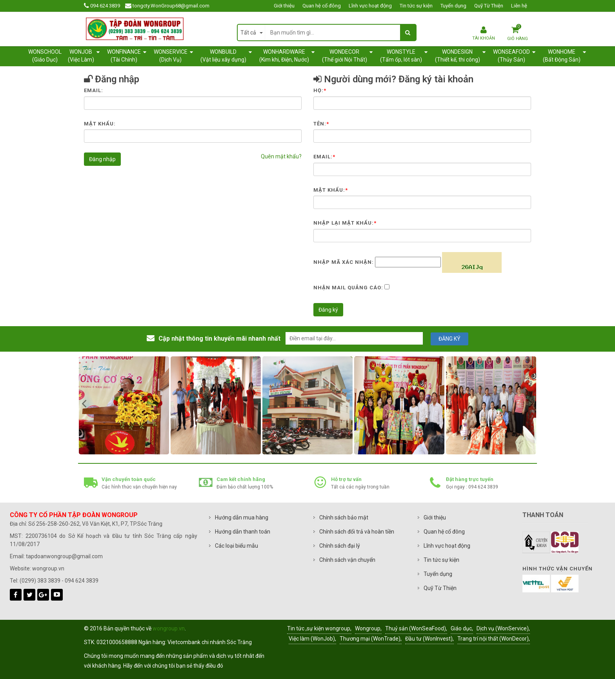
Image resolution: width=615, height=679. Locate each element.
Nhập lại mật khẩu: (345, 223)
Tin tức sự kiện (416, 6)
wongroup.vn (169, 628)
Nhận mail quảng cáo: (348, 287)
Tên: (321, 124)
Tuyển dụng (453, 6)
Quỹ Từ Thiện (488, 6)
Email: (93, 90)
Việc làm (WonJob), (312, 638)
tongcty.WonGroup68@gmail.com (171, 6)
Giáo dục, (462, 628)
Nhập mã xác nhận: (343, 262)
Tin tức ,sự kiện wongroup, (319, 628)
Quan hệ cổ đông (321, 6)
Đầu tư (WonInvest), (429, 638)
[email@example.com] (354, 338)
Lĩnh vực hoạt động (370, 6)
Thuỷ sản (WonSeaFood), (416, 628)
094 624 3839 (105, 6)
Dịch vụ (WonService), (503, 628)
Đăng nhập (102, 159)
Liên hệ (519, 6)
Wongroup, (368, 628)
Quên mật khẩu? (281, 156)
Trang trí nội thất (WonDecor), (493, 638)
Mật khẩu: (100, 124)
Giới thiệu (284, 6)
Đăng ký (328, 310)
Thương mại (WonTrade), (371, 638)
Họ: (319, 90)
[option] (158, 405)
